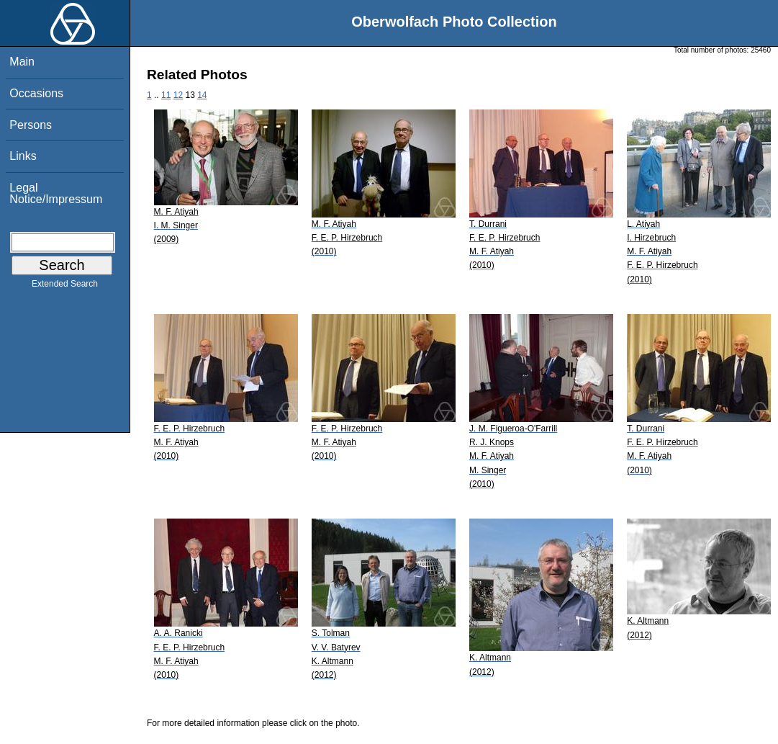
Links (22, 156)
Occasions (36, 93)
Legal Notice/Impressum (55, 193)
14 (202, 95)
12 (178, 95)
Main (22, 61)
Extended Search (65, 286)
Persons (30, 125)
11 (166, 95)
